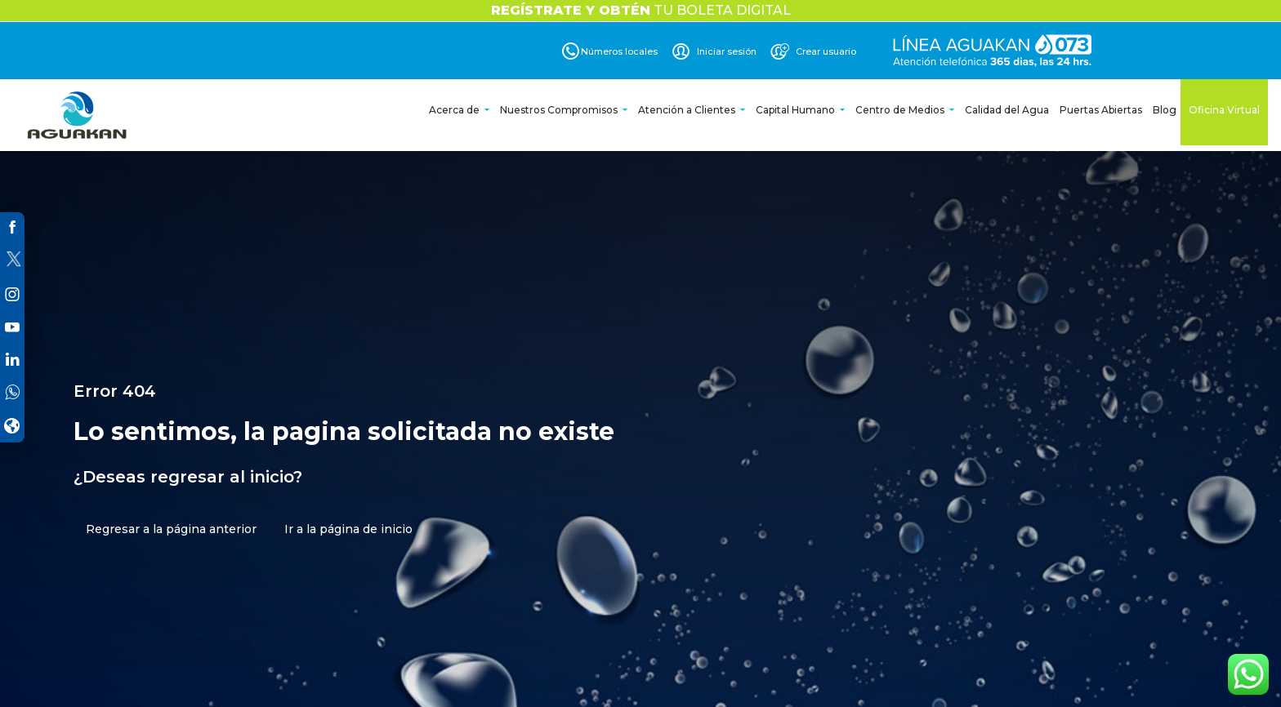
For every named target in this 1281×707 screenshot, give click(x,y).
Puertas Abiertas (1101, 110)
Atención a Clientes (688, 110)
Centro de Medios (901, 110)
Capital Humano (796, 110)
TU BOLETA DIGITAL (641, 10)
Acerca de (455, 110)
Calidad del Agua (1007, 110)
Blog (1164, 110)
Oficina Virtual (1224, 110)
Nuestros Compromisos (560, 110)
